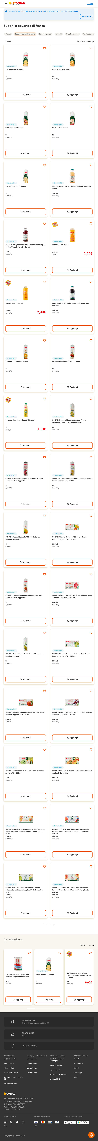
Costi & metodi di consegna (57, 1060)
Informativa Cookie (11, 1073)
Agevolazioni (55, 1070)
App (75, 1077)
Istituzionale (78, 1063)
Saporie (76, 1068)
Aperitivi (58, 34)
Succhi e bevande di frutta (25, 34)
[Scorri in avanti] (93, 945)
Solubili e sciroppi (72, 34)
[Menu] (5, 3)
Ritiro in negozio (56, 1065)
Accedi (90, 4)
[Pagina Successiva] (53, 924)
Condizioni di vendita (58, 1074)
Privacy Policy (9, 1068)
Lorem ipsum (32, 1059)
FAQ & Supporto (10, 1059)
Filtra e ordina (87, 41)
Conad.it (77, 1059)
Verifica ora (86, 16)
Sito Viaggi (78, 1073)
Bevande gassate (45, 34)
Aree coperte (9, 1063)
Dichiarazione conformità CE (13, 1078)
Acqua (8, 34)
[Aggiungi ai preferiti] (44, 48)
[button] (91, 1135)
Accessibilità (55, 1079)
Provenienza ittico (10, 1084)
